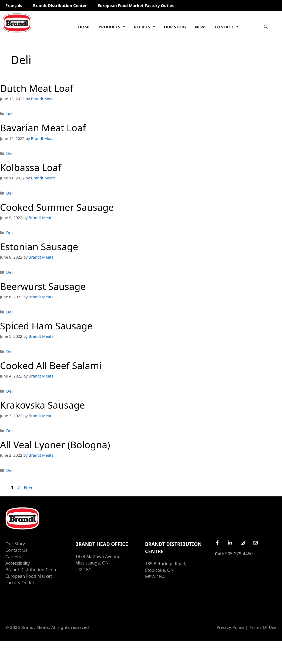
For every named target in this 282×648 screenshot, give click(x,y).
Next (32, 488)
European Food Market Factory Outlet (136, 5)
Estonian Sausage (39, 246)
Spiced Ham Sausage (46, 325)
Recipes (145, 26)
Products (112, 26)
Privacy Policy (230, 627)
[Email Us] (255, 542)
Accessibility (17, 563)
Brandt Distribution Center (60, 5)
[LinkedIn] (230, 542)
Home (84, 26)
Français (13, 5)
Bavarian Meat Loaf (43, 127)
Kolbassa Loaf (30, 167)
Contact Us (16, 550)
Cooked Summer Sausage (57, 207)
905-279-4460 (234, 554)
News (200, 26)
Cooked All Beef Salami (51, 365)
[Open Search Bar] (266, 26)
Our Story (175, 26)
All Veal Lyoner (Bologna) (55, 444)
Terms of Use (263, 627)
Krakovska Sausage (42, 405)
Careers (13, 557)
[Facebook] (217, 542)
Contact (227, 26)
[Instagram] (242, 542)
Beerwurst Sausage (43, 286)
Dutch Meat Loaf (36, 88)
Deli (9, 113)
